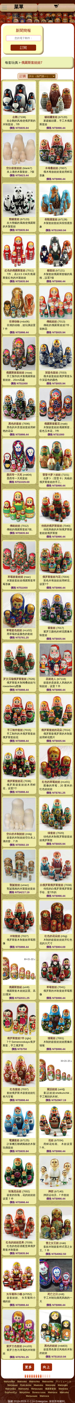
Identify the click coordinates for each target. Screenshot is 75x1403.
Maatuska (38, 1385)
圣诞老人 (51, 678)
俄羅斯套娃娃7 (31, 62)
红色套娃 (15, 1089)
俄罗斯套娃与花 (51, 576)
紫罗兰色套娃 (14, 1346)
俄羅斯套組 (15, 987)
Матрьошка (36, 1389)
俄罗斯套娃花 (15, 781)
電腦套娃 (14, 1140)
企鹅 (15, 117)
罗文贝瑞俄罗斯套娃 (15, 678)
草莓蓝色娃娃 (14, 630)
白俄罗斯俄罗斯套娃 (51, 885)
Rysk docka (25, 1385)
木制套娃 (15, 936)
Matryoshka (9, 1381)
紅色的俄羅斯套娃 (15, 270)
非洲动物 (14, 321)
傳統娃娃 (51, 321)
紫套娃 (51, 627)
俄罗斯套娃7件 (15, 1038)
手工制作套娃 (15, 730)
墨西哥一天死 (14, 474)
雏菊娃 (51, 1038)
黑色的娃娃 (50, 1345)
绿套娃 (51, 832)
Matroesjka (10, 1389)
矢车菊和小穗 (14, 1294)
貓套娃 (51, 270)
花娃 (50, 1140)
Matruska (64, 1392)
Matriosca (52, 1392)
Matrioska (22, 1381)
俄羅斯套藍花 (52, 423)
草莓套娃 (51, 987)
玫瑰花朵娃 (14, 1191)
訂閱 (23, 48)
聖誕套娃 (15, 885)
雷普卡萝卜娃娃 (51, 474)
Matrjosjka (50, 1385)
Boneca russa (38, 1392)
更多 (28, 1367)
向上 (46, 1367)
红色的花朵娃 (52, 936)
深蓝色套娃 (51, 372)
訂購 (23, 76)
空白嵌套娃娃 (14, 168)
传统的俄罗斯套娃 (51, 525)
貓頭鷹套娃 (50, 117)
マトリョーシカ (63, 1381)
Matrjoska (63, 1389)
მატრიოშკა (11, 1392)
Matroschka (47, 1381)
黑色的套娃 (14, 423)
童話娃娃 (52, 1089)
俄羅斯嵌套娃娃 (15, 372)
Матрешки (12, 1385)
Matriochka (34, 1381)
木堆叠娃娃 (51, 168)
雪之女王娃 (52, 1243)
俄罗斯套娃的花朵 (51, 730)
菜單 (19, 6)
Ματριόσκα (25, 1392)
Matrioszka (23, 1389)
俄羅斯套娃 (50, 1389)
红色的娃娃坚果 (15, 1242)
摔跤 (50, 1191)
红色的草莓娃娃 (51, 781)
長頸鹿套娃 (50, 219)
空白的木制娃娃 (15, 833)
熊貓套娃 (14, 219)
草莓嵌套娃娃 (15, 576)
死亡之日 (52, 1294)
